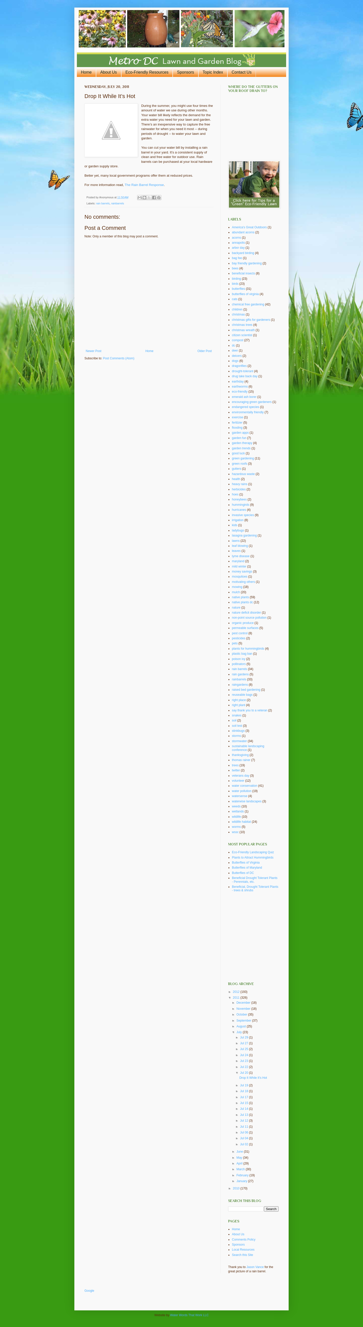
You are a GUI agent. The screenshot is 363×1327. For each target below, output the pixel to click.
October (242, 1014)
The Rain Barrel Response (144, 185)
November (243, 1008)
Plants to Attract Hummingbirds (253, 857)
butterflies (238, 289)
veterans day (240, 775)
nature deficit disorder (246, 612)
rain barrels (103, 203)
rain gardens (240, 674)
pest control (240, 633)
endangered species (245, 407)
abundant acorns (243, 232)
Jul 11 (244, 1126)
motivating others (243, 582)
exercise (237, 417)
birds (235, 284)
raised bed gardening (246, 689)
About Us (108, 72)
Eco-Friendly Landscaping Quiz (253, 852)
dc (233, 345)
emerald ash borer (244, 397)
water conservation (244, 785)
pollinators (239, 664)
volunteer (238, 780)
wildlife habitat (241, 822)
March (241, 1169)
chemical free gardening (248, 304)
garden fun (239, 438)
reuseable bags (242, 695)
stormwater (239, 741)
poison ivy (238, 659)
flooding (237, 427)
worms (236, 827)
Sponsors (185, 72)
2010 (236, 1188)
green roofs (239, 463)
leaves (236, 551)
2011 (236, 997)
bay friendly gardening (247, 263)
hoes (235, 494)
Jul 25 (244, 1049)
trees (235, 765)
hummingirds (240, 505)
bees (235, 268)
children (237, 309)
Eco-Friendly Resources (147, 72)
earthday (238, 381)
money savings (242, 571)
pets (235, 643)
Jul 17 (244, 1097)
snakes (236, 715)
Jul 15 (244, 1103)
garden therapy (242, 443)
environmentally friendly (248, 412)
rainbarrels (117, 203)
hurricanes (239, 510)
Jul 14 (244, 1109)
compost (237, 340)
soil (234, 720)
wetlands (238, 811)
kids (234, 525)
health (236, 479)
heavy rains (239, 484)
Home (86, 72)
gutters (236, 468)
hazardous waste (243, 474)
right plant (238, 705)
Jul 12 (244, 1120)
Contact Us (242, 72)
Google (89, 1290)
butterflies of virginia (245, 294)
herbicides (239, 489)
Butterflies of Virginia (246, 862)
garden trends (241, 448)
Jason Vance (255, 1267)
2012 (236, 992)
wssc (235, 832)
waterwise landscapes (246, 801)
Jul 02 (244, 1144)
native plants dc (242, 602)
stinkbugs (238, 731)
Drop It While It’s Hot (253, 1078)
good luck (238, 453)
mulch (236, 592)
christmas (238, 314)
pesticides (238, 638)
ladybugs (238, 530)
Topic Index (213, 72)
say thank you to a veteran (249, 710)
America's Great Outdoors (249, 227)
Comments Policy (243, 1239)
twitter (236, 770)
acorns (236, 237)
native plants (240, 597)
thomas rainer (241, 760)
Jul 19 (244, 1085)
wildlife (236, 816)
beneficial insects (243, 273)
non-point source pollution (249, 617)
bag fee (237, 258)
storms (236, 736)
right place (239, 700)
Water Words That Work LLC (189, 1315)
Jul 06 (244, 1132)
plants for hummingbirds (248, 648)
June (240, 1151)
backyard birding (243, 253)
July (239, 1032)
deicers (237, 356)
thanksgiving (240, 755)
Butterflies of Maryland (247, 867)
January (242, 1181)
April (239, 1163)
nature (236, 607)
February (242, 1175)
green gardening (243, 458)
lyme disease (241, 556)
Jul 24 (244, 1055)
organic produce (243, 623)
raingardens (240, 684)
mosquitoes (239, 576)
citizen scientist (242, 335)
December (243, 1002)
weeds (236, 806)
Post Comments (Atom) (118, 358)
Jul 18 (244, 1091)
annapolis (238, 242)
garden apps (240, 432)
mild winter (239, 566)
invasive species (243, 515)
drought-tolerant (242, 371)
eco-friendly (240, 391)
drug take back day (244, 376)
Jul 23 (244, 1061)
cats (234, 299)
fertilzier (237, 422)
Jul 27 (244, 1043)
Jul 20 (244, 1073)
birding (236, 278)
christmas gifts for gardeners (251, 320)
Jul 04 (244, 1138)
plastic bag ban (242, 653)
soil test (237, 726)
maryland (238, 561)
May (239, 1157)
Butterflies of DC (243, 873)
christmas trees (242, 325)
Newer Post (93, 351)
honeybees (239, 499)
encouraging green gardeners (251, 402)
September (244, 1020)
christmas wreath (243, 330)
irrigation (238, 520)
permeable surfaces (245, 628)
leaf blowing (240, 546)
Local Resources (243, 1249)
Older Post (204, 351)
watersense (239, 796)
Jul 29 (244, 1037)
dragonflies (239, 366)
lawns (236, 541)
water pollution (241, 791)
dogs (235, 361)
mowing (237, 587)
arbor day (238, 247)
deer (235, 350)
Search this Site (242, 1255)
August (241, 1026)
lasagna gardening (244, 535)
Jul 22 (244, 1067)
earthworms (240, 386)
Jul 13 (244, 1115)
